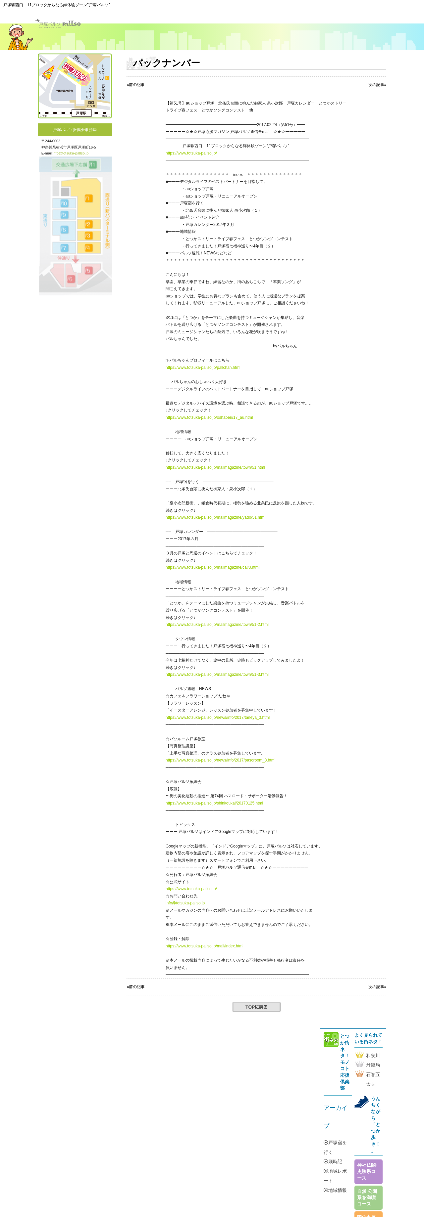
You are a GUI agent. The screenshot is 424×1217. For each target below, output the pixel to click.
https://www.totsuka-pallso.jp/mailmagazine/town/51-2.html (217, 624)
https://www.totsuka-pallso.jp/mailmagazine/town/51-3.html (217, 674)
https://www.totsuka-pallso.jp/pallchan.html (203, 367)
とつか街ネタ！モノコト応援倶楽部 (344, 1062)
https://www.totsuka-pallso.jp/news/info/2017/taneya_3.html (218, 717)
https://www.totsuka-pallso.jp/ (191, 153)
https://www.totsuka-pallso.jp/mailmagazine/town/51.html (215, 467)
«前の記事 (136, 84)
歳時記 (333, 1161)
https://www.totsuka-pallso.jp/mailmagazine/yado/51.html (215, 517)
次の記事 (376, 84)
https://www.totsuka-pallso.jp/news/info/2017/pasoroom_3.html (221, 760)
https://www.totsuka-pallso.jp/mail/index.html (204, 946)
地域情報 (335, 1190)
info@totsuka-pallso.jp (70, 153)
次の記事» (377, 986)
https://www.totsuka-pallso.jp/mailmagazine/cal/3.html (212, 567)
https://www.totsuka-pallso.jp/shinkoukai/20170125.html (214, 803)
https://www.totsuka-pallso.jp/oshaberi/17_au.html (209, 417)
